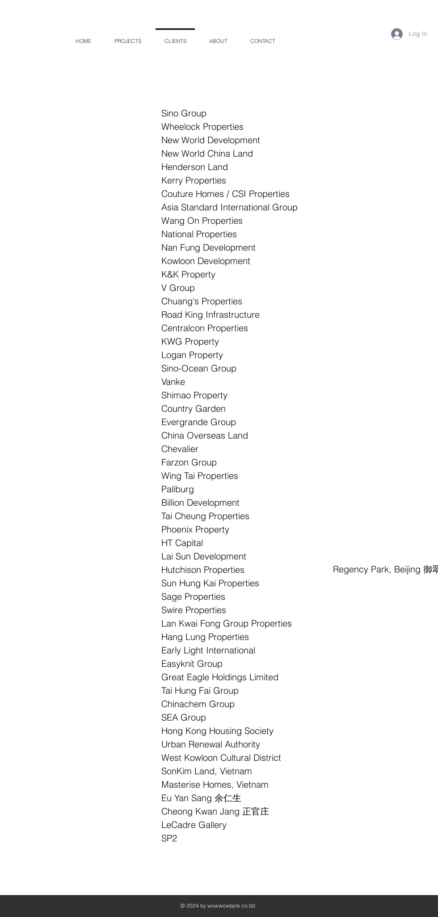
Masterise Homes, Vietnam (215, 784)
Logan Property (192, 354)
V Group (178, 287)
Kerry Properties (193, 180)
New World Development (210, 139)
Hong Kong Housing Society (217, 730)
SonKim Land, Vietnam (206, 770)
